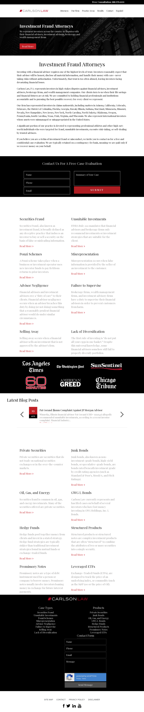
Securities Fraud (45, 625)
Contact (109, 10)
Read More (28, 46)
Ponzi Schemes (45, 631)
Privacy (140, 678)
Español (119, 10)
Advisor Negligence (45, 636)
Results (100, 10)
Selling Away (45, 642)
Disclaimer (94, 700)
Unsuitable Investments (45, 628)
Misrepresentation (45, 634)
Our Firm (75, 10)
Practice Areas (88, 10)
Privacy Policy (77, 700)
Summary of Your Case (97, 188)
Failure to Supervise (46, 639)
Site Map (48, 700)
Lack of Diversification (45, 645)
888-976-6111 (118, 2)
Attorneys (64, 10)
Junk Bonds (98, 628)
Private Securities (98, 625)
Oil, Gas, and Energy (98, 631)
